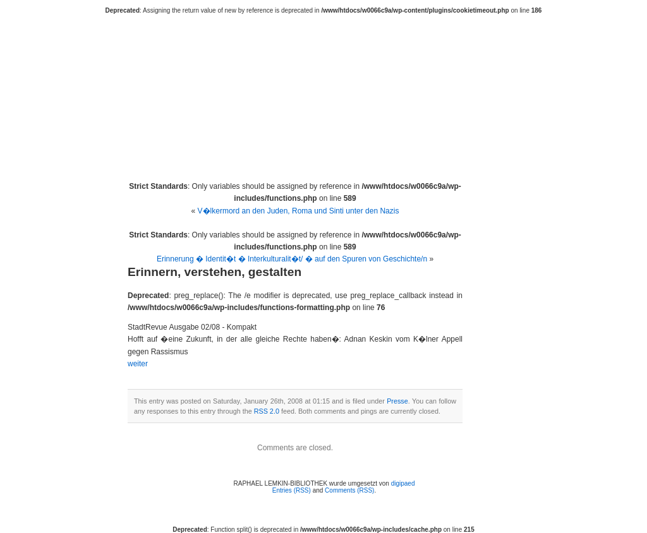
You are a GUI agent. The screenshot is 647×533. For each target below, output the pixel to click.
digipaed (403, 483)
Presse (397, 401)
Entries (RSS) (291, 490)
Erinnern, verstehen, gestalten (214, 271)
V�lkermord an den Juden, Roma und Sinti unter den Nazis (298, 211)
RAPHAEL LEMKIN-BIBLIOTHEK (330, 90)
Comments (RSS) (349, 490)
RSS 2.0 (266, 411)
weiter (138, 363)
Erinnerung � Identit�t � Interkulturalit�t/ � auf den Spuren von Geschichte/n (292, 259)
